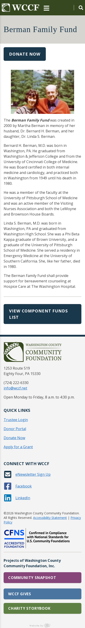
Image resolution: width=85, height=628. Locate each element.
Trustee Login (16, 419)
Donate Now (24, 54)
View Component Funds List (38, 314)
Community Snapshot (32, 577)
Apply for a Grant (18, 446)
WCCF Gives (19, 593)
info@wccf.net (15, 388)
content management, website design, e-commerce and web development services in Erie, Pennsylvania (42, 625)
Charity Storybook (29, 608)
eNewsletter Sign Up (33, 474)
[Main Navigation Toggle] (46, 7)
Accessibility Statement (50, 518)
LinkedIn (22, 497)
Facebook (23, 486)
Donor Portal (15, 428)
